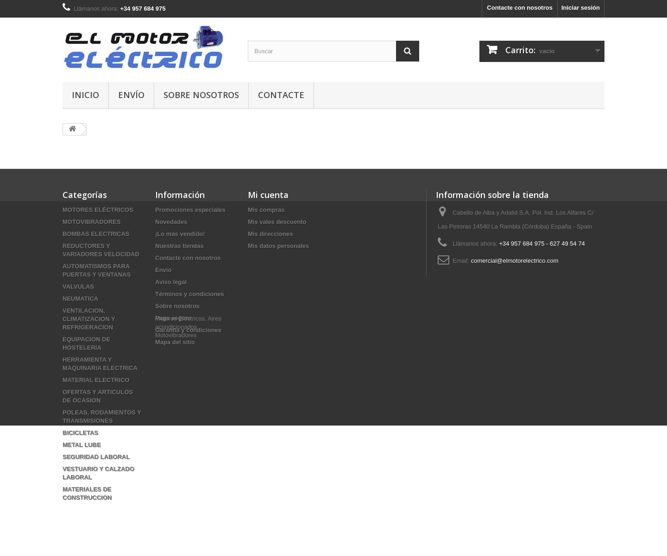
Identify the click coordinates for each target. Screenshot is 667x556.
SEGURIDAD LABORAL (96, 456)
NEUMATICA (80, 298)
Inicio (85, 94)
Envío (131, 94)
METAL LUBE (82, 444)
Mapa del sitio (175, 342)
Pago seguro (173, 318)
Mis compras (266, 209)
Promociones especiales (190, 209)
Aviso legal (171, 281)
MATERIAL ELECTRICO (96, 380)
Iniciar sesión (580, 7)
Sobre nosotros (201, 94)
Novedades (171, 221)
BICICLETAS (80, 432)
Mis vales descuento (277, 221)
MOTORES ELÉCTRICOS (98, 209)
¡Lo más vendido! (180, 233)
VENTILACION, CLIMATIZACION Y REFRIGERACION (89, 319)
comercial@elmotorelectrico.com (515, 260)
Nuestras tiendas (179, 245)
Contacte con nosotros (520, 7)
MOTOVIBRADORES (91, 221)
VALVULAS (78, 286)
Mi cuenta (268, 194)
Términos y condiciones (189, 293)
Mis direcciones (270, 233)
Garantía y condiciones (188, 330)
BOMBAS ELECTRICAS (96, 233)
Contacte (281, 94)
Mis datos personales (278, 245)
